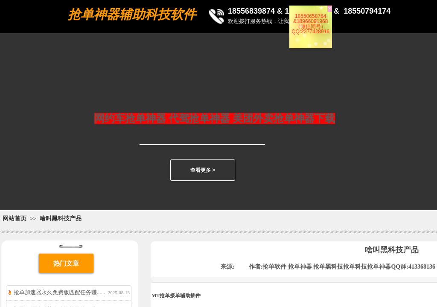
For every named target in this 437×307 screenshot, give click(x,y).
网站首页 (14, 218)
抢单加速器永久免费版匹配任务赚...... (59, 292)
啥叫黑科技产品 (61, 218)
